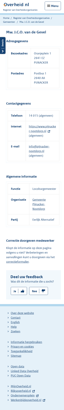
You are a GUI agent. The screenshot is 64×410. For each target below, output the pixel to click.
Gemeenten (9, 21)
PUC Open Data (21, 375)
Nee (34, 291)
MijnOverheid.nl (21, 386)
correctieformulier (17, 262)
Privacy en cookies (22, 346)
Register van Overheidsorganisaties (31, 17)
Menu (55, 6)
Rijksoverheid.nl (21, 391)
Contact (15, 317)
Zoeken (15, 331)
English (15, 322)
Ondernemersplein (23, 395)
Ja (14, 291)
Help (14, 327)
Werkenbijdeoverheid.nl (26, 400)
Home (6, 17)
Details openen (2, 45)
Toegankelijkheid (21, 351)
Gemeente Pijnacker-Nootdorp (39, 204)
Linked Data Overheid (24, 371)
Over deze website (22, 313)
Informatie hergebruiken (26, 342)
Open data (17, 366)
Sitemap (16, 356)
